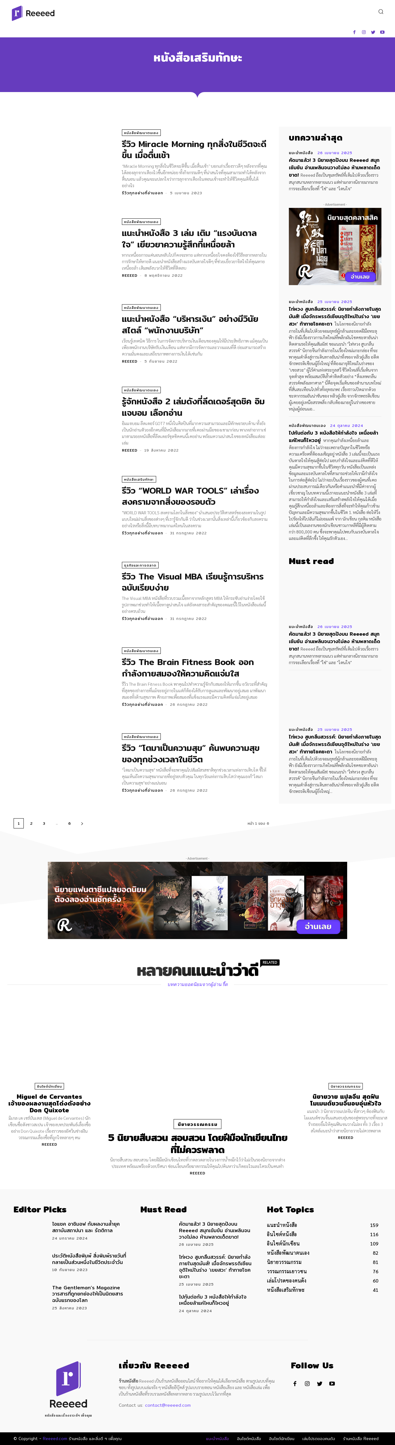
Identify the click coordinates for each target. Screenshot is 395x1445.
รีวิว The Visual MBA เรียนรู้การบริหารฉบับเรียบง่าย (193, 582)
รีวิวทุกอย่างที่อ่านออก (142, 193)
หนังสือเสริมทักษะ (139, 479)
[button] (381, 11)
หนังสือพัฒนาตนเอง (141, 133)
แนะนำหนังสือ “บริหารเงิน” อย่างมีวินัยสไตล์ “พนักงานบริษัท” (190, 324)
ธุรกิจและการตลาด (140, 565)
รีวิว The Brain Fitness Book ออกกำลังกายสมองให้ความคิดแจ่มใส (188, 667)
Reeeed (130, 275)
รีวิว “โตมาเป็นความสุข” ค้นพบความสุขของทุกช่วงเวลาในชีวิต (191, 753)
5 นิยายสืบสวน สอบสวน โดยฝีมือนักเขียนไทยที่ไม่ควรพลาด (197, 1143)
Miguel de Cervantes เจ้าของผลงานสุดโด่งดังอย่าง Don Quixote (49, 1103)
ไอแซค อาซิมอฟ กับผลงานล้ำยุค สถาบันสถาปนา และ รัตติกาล (86, 1227)
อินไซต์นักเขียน (49, 1086)
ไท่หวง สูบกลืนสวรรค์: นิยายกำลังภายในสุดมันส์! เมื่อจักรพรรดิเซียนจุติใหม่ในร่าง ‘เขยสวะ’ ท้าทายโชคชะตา (335, 316)
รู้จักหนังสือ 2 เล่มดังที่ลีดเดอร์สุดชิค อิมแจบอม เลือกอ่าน (193, 406)
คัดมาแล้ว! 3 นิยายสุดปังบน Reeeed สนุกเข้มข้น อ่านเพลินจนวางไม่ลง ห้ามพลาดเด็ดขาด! (334, 167)
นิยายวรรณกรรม (198, 1124)
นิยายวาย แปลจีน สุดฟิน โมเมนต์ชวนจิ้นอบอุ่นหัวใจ (345, 1100)
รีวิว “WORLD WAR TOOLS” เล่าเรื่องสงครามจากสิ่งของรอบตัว (190, 496)
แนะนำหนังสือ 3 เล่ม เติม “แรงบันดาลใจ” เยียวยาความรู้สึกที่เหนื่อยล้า (189, 238)
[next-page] (82, 823)
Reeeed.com (55, 1438)
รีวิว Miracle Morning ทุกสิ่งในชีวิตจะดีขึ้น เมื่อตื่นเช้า (194, 149)
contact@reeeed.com (168, 1405)
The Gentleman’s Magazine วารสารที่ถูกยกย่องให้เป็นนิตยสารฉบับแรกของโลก (87, 1294)
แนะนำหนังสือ (301, 153)
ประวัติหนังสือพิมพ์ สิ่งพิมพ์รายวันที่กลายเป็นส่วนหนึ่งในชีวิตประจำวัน (89, 1259)
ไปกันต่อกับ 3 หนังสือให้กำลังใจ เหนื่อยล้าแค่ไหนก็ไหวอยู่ (333, 436)
